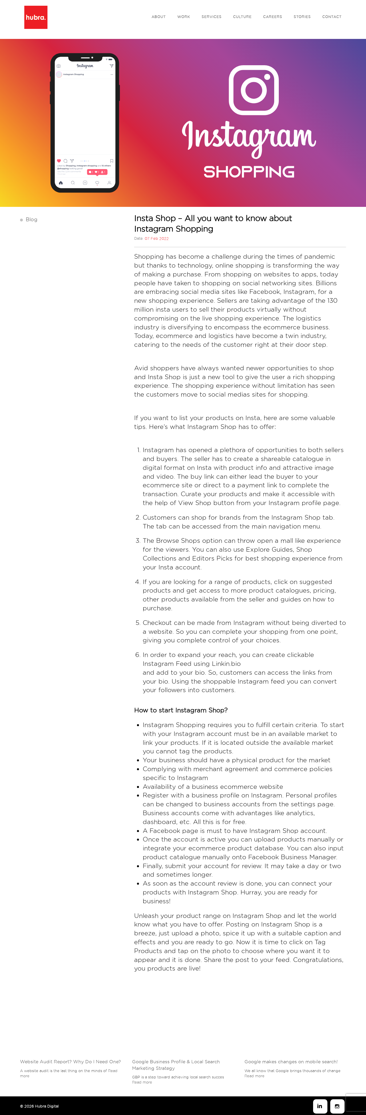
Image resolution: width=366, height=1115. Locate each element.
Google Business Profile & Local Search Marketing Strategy (176, 1064)
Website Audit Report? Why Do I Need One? (70, 1061)
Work (183, 17)
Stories (302, 17)
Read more (142, 1082)
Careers (272, 17)
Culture (242, 17)
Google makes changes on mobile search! (291, 1061)
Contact (332, 17)
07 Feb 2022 (157, 238)
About (159, 17)
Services (212, 17)
